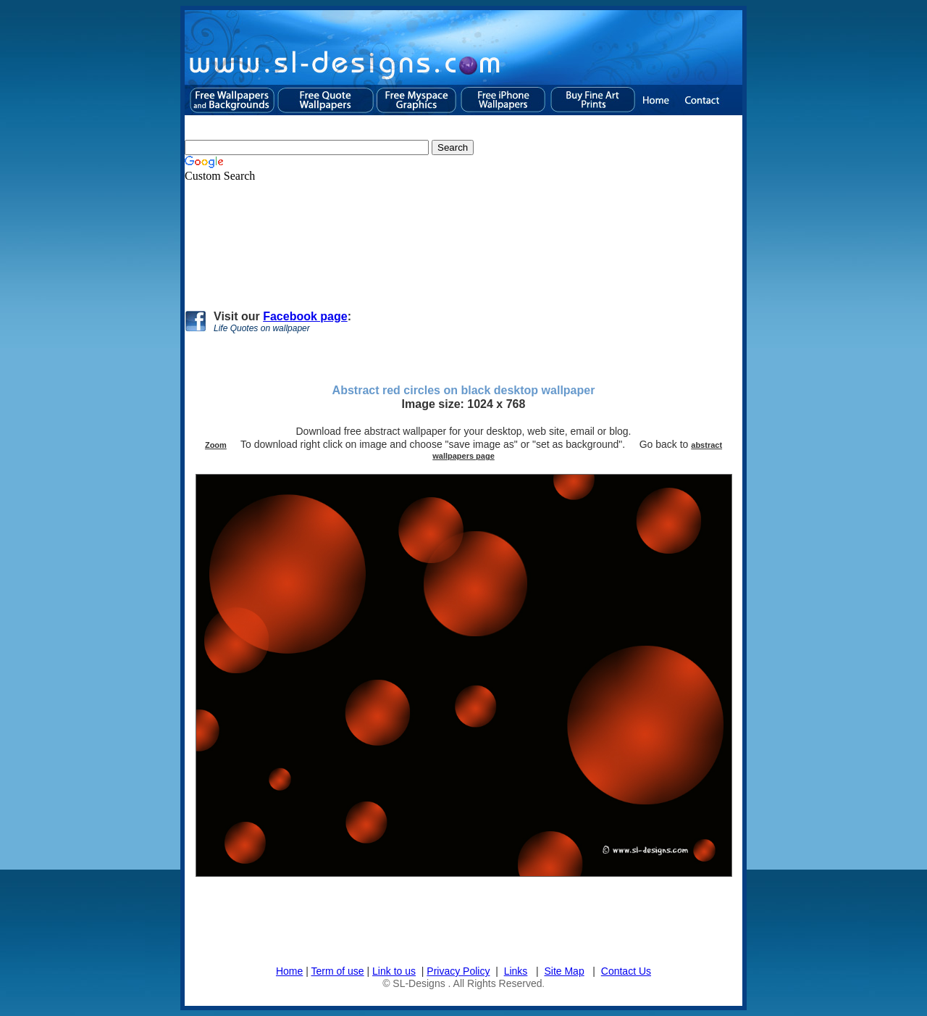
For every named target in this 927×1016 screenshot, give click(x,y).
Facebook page (305, 316)
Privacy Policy (458, 971)
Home (289, 971)
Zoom (216, 445)
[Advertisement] (448, 239)
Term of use (337, 971)
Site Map (564, 971)
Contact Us (626, 971)
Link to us (394, 971)
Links (516, 971)
